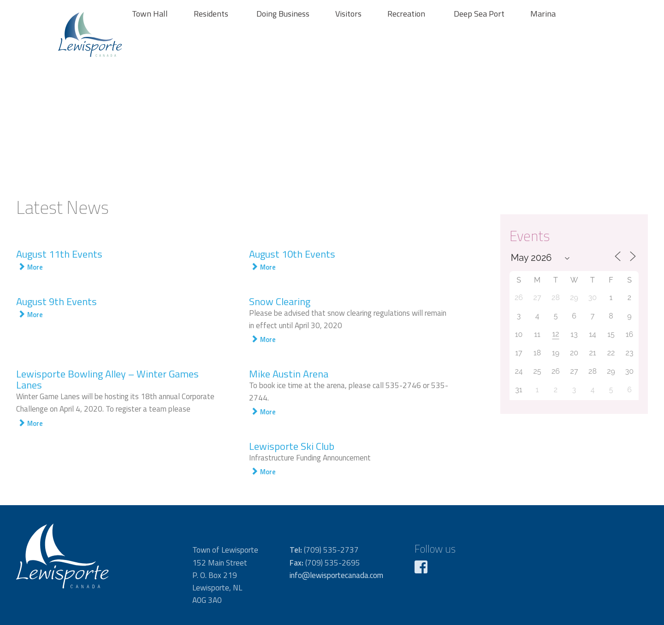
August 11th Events (59, 254)
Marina (543, 13)
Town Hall (150, 13)
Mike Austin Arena (288, 374)
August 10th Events (292, 254)
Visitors (348, 13)
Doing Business (282, 13)
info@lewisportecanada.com (336, 575)
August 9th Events (56, 301)
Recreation (406, 13)
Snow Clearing (279, 301)
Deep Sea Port (479, 13)
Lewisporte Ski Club (291, 446)
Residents (211, 13)
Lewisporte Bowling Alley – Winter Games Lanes (107, 379)
